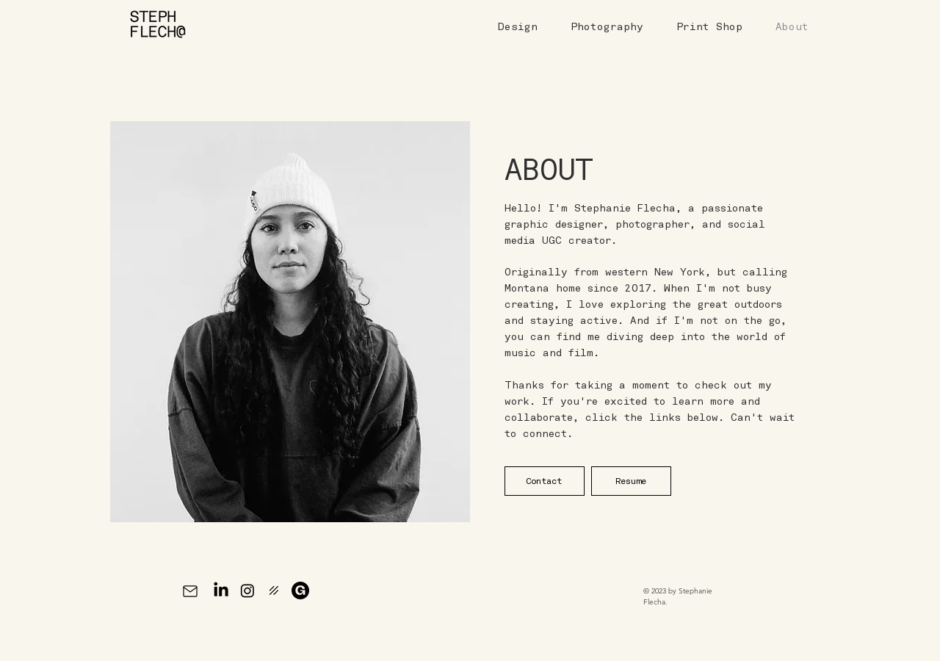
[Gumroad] (300, 590)
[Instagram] (247, 590)
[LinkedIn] (221, 590)
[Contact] (545, 481)
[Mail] (189, 590)
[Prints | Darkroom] (274, 590)
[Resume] (631, 481)
